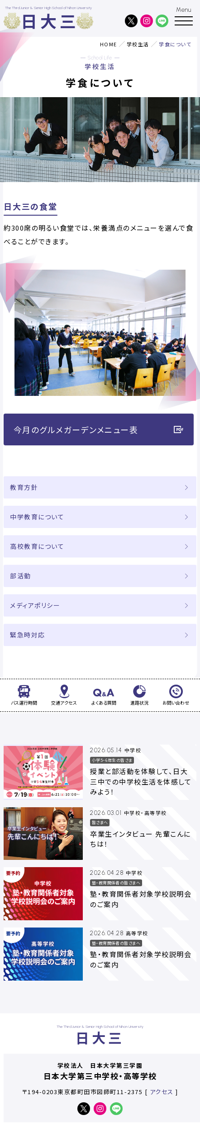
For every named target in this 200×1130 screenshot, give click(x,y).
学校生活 (138, 44)
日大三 (50, 20)
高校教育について (37, 546)
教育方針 (24, 487)
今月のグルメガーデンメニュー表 (99, 429)
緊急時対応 (27, 634)
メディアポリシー (35, 605)
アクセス (162, 1091)
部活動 (20, 575)
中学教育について (37, 516)
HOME (108, 44)
